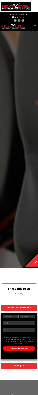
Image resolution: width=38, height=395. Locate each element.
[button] (34, 26)
